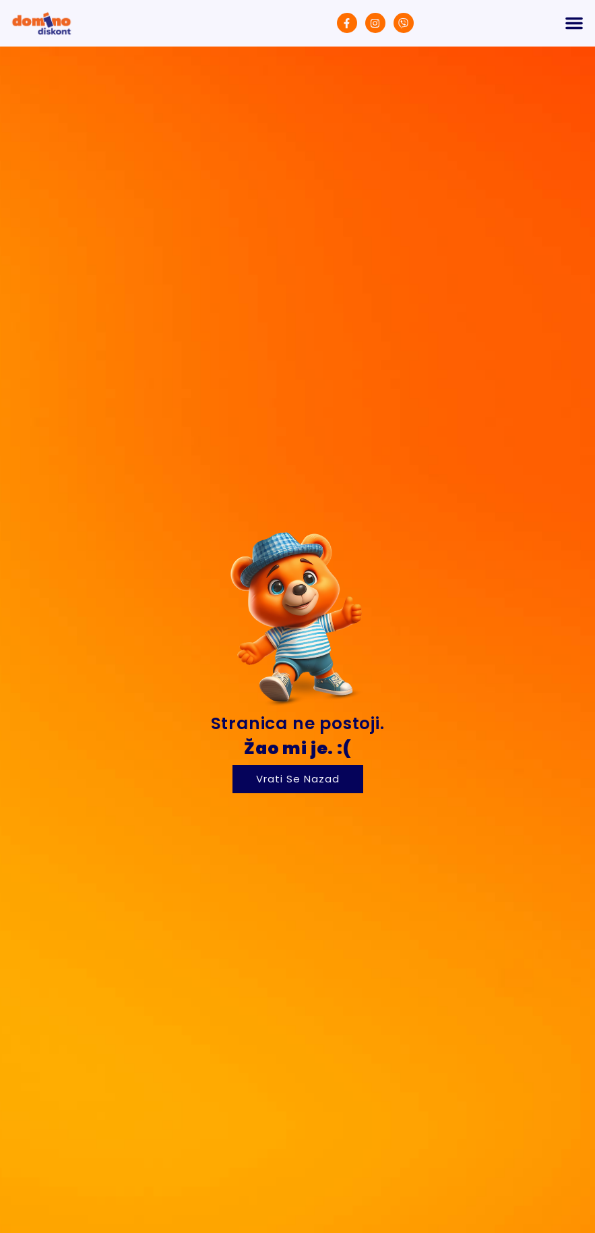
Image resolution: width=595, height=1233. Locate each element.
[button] (574, 23)
